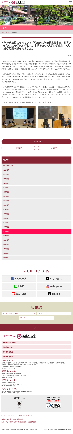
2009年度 (6, 244)
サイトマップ (30, 415)
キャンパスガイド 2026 (10, 313)
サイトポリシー (20, 415)
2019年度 (6, 201)
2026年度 (6, 170)
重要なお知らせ (8, 165)
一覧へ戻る (37, 141)
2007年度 (6, 253)
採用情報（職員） (8, 357)
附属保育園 (31, 422)
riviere (40, 313)
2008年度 (6, 249)
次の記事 (54, 148)
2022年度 (6, 187)
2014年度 (6, 222)
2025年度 (6, 174)
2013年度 (6, 227)
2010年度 (6, 240)
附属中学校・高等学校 (8, 422)
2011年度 (6, 236)
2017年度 (6, 209)
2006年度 (6, 257)
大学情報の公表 (8, 347)
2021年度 (6, 192)
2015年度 (6, 218)
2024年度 (6, 179)
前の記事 (19, 148)
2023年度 (6, 183)
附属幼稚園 (21, 422)
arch (22, 318)
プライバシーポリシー (8, 415)
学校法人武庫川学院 (9, 342)
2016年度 (6, 214)
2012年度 (6, 231)
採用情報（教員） (8, 352)
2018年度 (6, 205)
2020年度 (6, 196)
